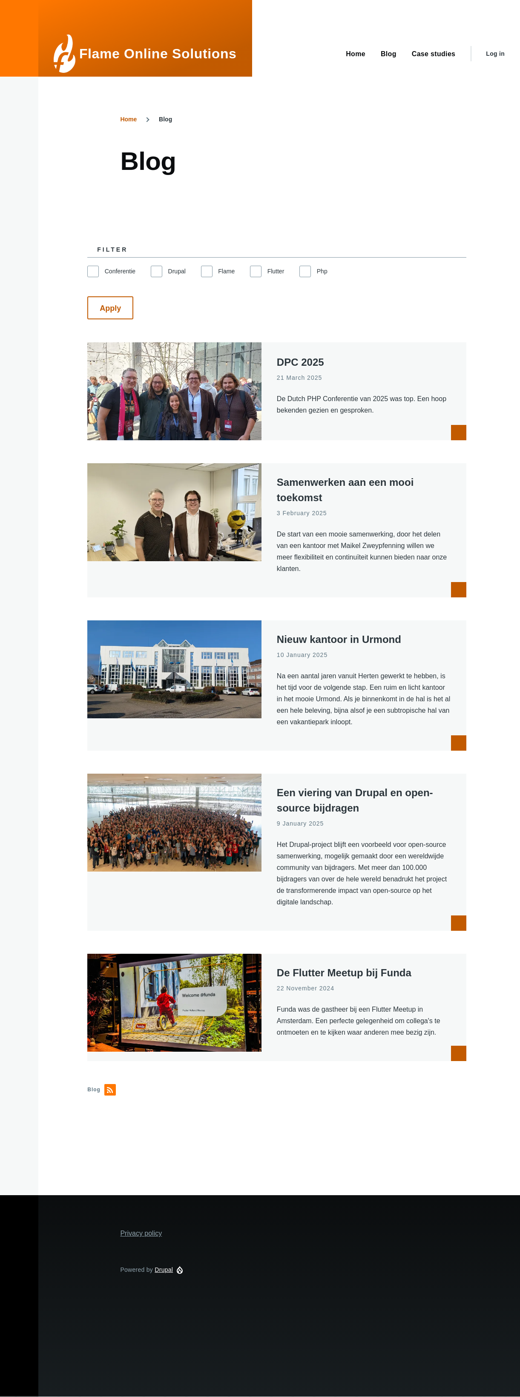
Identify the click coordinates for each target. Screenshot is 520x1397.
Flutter (275, 271)
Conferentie (120, 271)
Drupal (177, 271)
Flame (226, 271)
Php (322, 271)
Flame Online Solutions (158, 53)
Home (128, 119)
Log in (495, 53)
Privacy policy (141, 1233)
